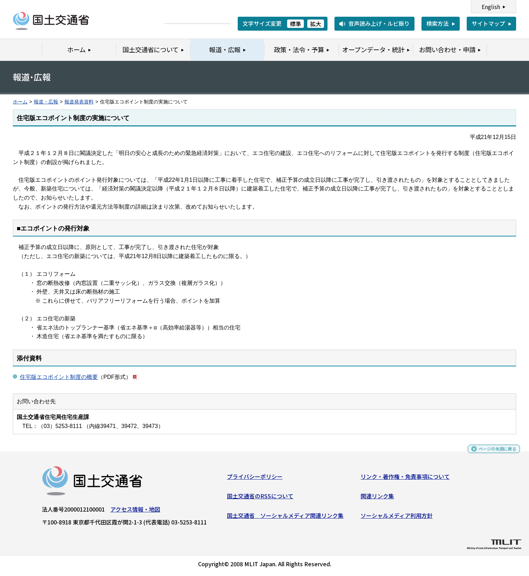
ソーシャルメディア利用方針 (397, 518)
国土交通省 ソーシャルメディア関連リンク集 (285, 518)
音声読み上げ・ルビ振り (379, 23)
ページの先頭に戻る (491, 454)
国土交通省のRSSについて (260, 499)
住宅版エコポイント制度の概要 (59, 377)
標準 (295, 24)
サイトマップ (488, 23)
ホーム (20, 101)
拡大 (315, 24)
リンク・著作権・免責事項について (405, 479)
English (491, 6)
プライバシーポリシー (255, 479)
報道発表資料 (79, 101)
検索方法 (437, 23)
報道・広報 (46, 101)
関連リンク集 (377, 499)
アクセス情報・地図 (135, 512)
